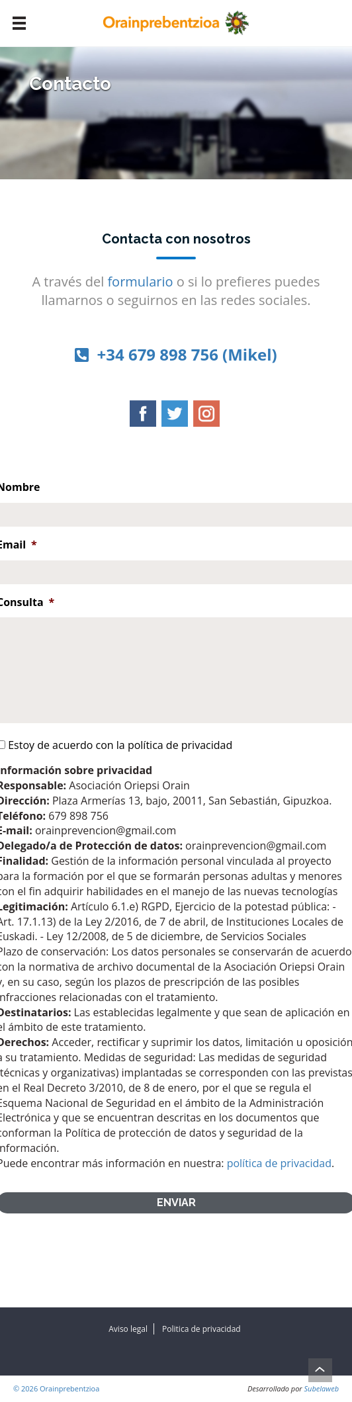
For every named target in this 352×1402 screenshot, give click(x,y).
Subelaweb (321, 1388)
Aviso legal (128, 1329)
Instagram (206, 413)
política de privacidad (279, 1163)
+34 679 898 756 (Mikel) (176, 354)
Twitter (174, 413)
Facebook (143, 413)
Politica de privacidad (201, 1329)
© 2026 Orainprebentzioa (56, 1388)
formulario (140, 281)
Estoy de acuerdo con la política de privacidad (120, 745)
